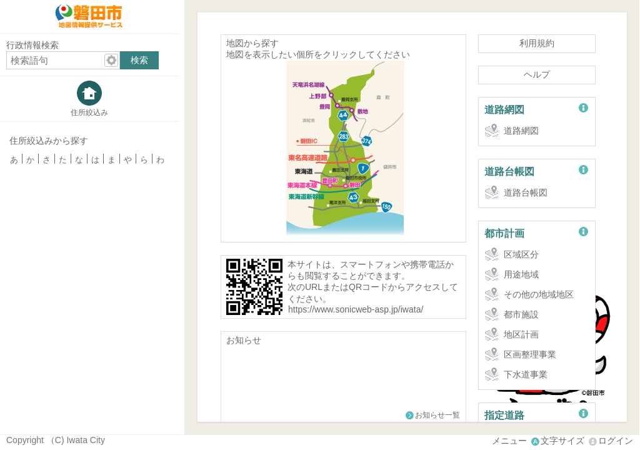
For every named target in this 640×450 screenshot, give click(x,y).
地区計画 (521, 334)
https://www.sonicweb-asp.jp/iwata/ (355, 309)
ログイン (615, 441)
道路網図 (504, 109)
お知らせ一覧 (437, 415)
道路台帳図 (509, 171)
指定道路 (504, 415)
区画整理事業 (530, 354)
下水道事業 (526, 374)
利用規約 (536, 43)
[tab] (89, 98)
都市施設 (521, 314)
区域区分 (521, 254)
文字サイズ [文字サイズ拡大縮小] (562, 441)
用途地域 (521, 274)
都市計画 (504, 233)
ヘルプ (537, 74)
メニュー (509, 441)
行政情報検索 (32, 45)
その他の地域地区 (539, 294)
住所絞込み (89, 112)
